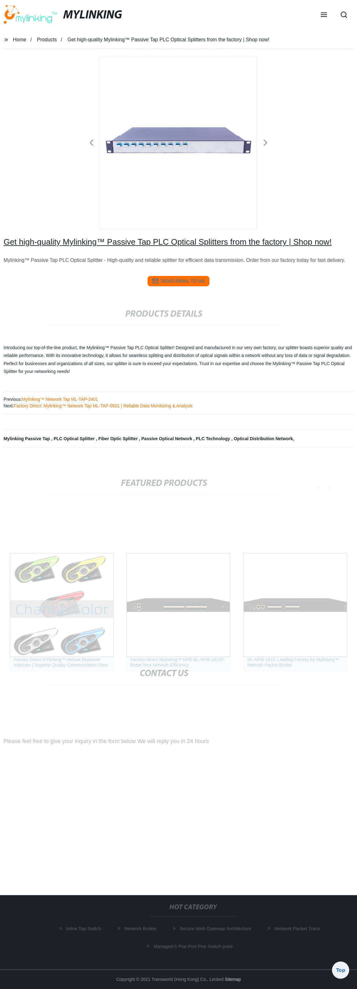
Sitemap (233, 979)
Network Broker (141, 928)
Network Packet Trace (298, 928)
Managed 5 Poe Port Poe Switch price (194, 946)
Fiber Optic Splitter (118, 438)
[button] (323, 15)
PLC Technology (213, 438)
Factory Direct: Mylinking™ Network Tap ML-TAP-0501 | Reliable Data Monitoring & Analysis (103, 405)
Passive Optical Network (167, 438)
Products (47, 39)
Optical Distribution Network (263, 438)
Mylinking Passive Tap (27, 438)
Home (19, 39)
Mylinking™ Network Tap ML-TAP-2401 (60, 399)
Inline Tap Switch (84, 928)
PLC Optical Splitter (74, 438)
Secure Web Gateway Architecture (216, 928)
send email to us (178, 281)
